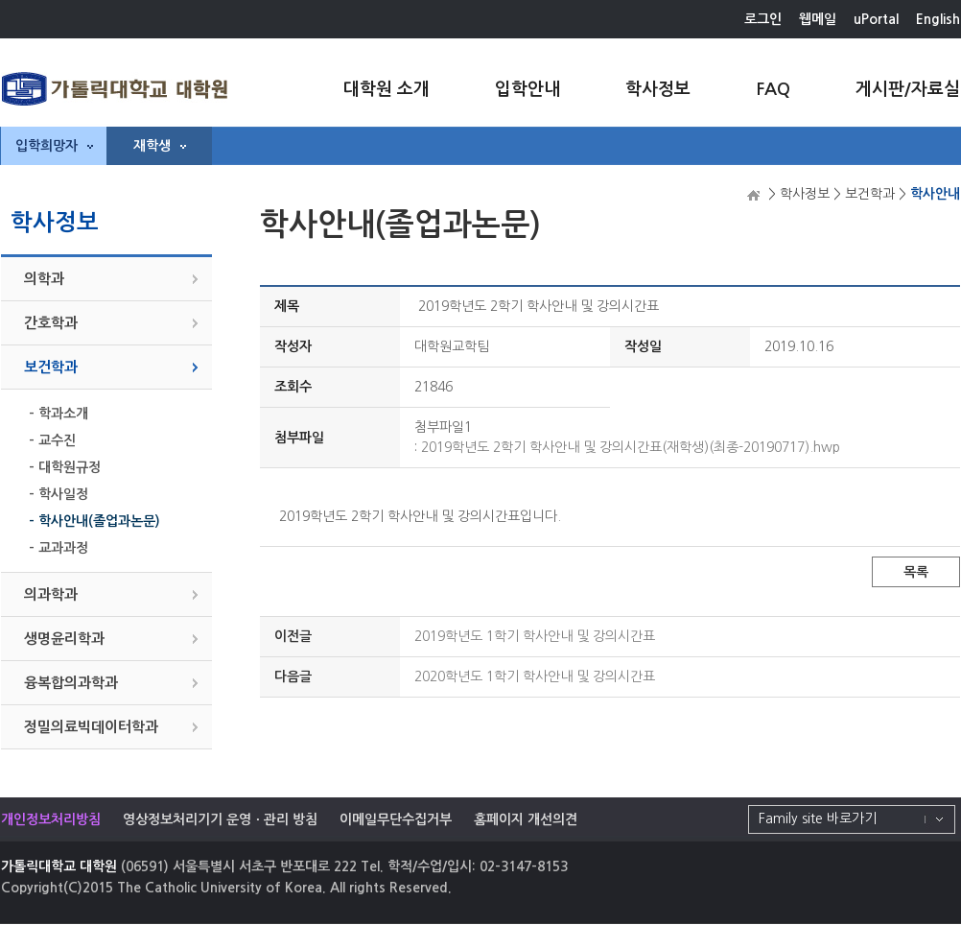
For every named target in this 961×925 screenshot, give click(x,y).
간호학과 (51, 323)
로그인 (763, 19)
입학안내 (527, 89)
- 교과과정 (58, 548)
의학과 (44, 279)
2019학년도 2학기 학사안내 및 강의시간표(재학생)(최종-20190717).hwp (630, 447)
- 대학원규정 (65, 467)
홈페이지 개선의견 (525, 819)
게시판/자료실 (908, 89)
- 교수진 (52, 440)
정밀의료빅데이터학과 (91, 727)
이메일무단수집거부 (396, 819)
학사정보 (658, 89)
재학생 (159, 146)
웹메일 (817, 19)
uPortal (876, 19)
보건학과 (51, 367)
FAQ (773, 89)
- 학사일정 (58, 494)
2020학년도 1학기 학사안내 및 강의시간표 (534, 676)
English (938, 19)
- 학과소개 (58, 413)
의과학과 (51, 594)
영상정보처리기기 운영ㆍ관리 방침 (220, 819)
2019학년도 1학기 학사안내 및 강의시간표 (534, 636)
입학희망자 (54, 146)
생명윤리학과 (64, 638)
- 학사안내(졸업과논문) (94, 521)
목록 (915, 572)
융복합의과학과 (71, 683)
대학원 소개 (386, 89)
